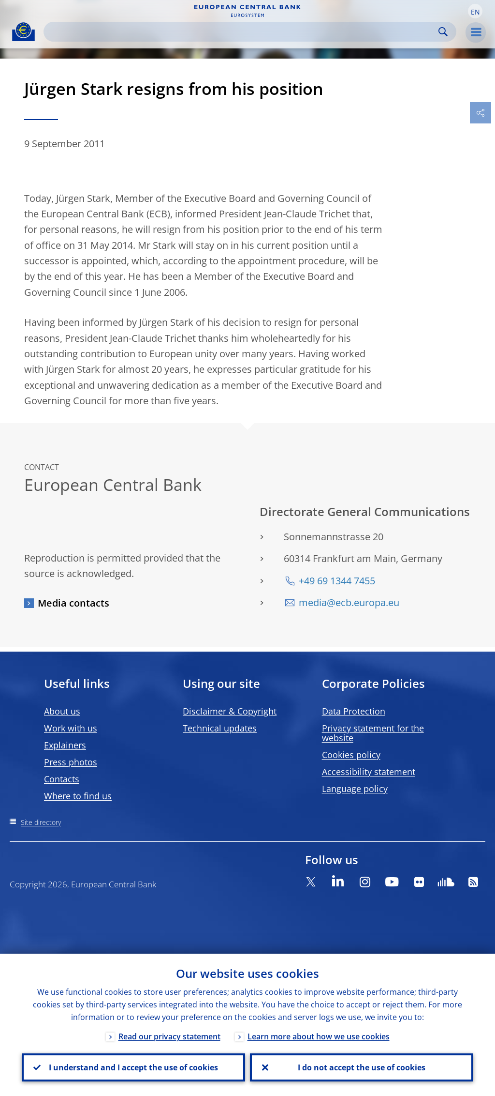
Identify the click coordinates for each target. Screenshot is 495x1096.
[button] (475, 11)
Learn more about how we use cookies (319, 1036)
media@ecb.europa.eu (349, 602)
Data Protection (353, 711)
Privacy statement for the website (373, 733)
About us (62, 711)
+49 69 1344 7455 (337, 580)
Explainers (65, 745)
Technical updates (220, 728)
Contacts (61, 779)
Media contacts (73, 602)
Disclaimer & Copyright (230, 711)
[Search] (242, 31)
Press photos (70, 762)
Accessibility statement (368, 771)
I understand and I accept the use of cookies (133, 1067)
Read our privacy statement (169, 1036)
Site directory (41, 822)
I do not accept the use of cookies (361, 1067)
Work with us (70, 728)
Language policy (355, 788)
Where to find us (78, 796)
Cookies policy (351, 755)
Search (443, 31)
